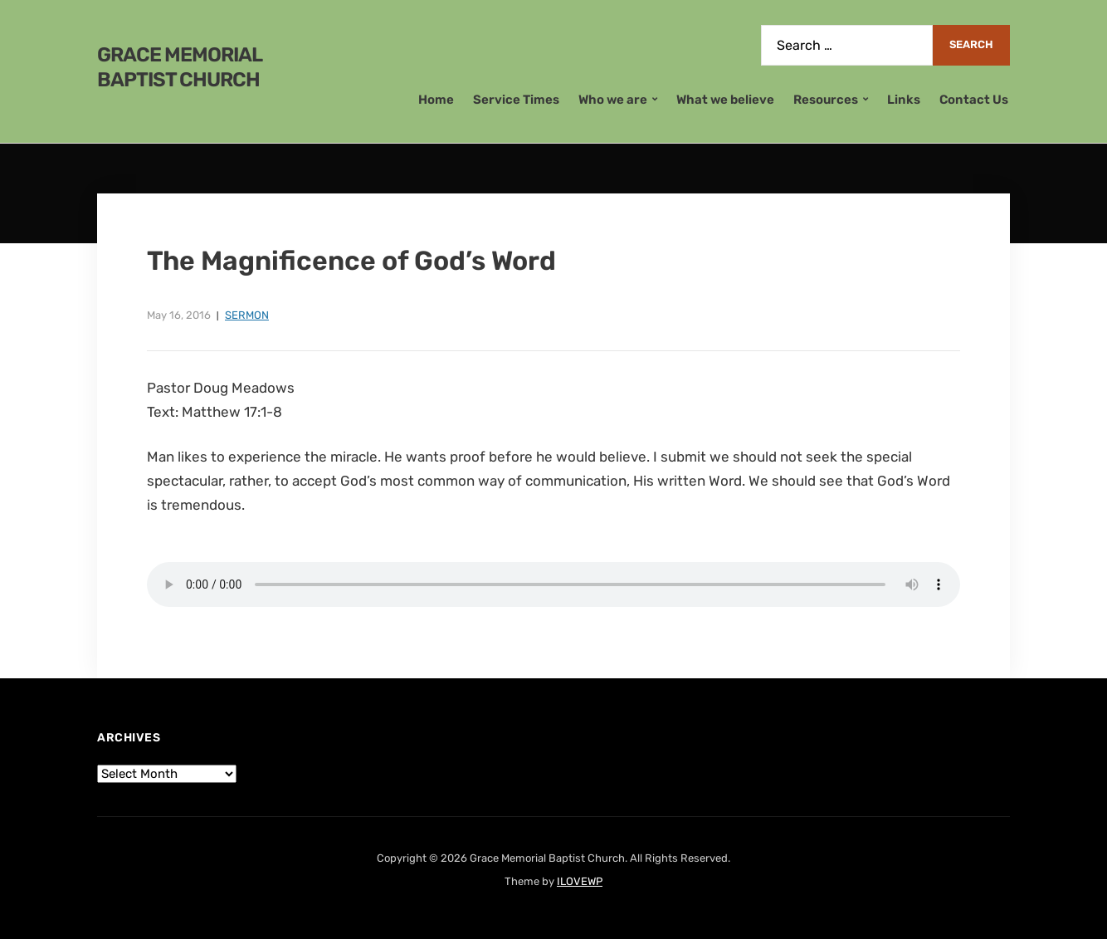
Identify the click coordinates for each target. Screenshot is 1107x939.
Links (903, 99)
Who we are (612, 99)
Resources (825, 99)
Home (436, 99)
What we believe (725, 99)
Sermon (247, 315)
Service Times (516, 99)
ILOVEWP (579, 881)
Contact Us (973, 99)
